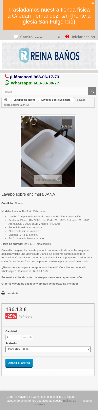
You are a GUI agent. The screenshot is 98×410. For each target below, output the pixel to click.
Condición (7, 203)
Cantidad (11, 331)
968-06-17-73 (46, 76)
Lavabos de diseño (25, 99)
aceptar (87, 400)
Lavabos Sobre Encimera (55, 99)
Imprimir (12, 293)
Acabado (11, 343)
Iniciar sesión (83, 36)
